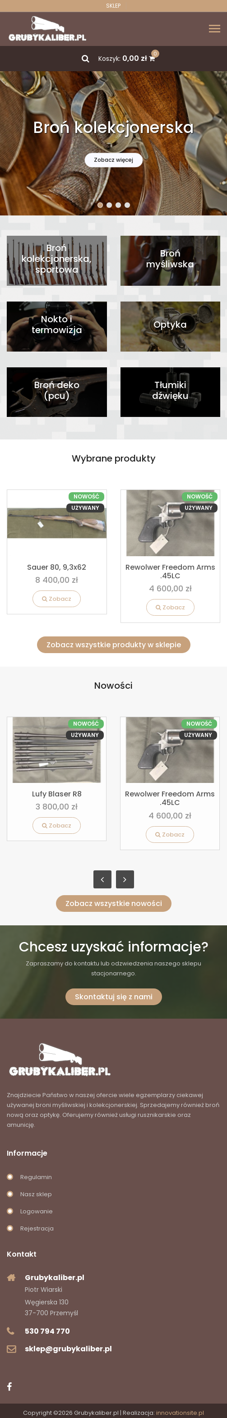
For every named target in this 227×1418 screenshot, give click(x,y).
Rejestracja (37, 1228)
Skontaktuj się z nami (114, 997)
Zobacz (56, 599)
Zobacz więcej (113, 160)
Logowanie (36, 1211)
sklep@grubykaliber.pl (68, 1349)
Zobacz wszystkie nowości (113, 903)
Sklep (113, 5)
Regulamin (36, 1177)
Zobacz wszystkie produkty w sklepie (113, 645)
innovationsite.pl (180, 1413)
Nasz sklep (36, 1194)
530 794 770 (47, 1331)
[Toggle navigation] (214, 29)
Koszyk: (126, 58)
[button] (100, 205)
